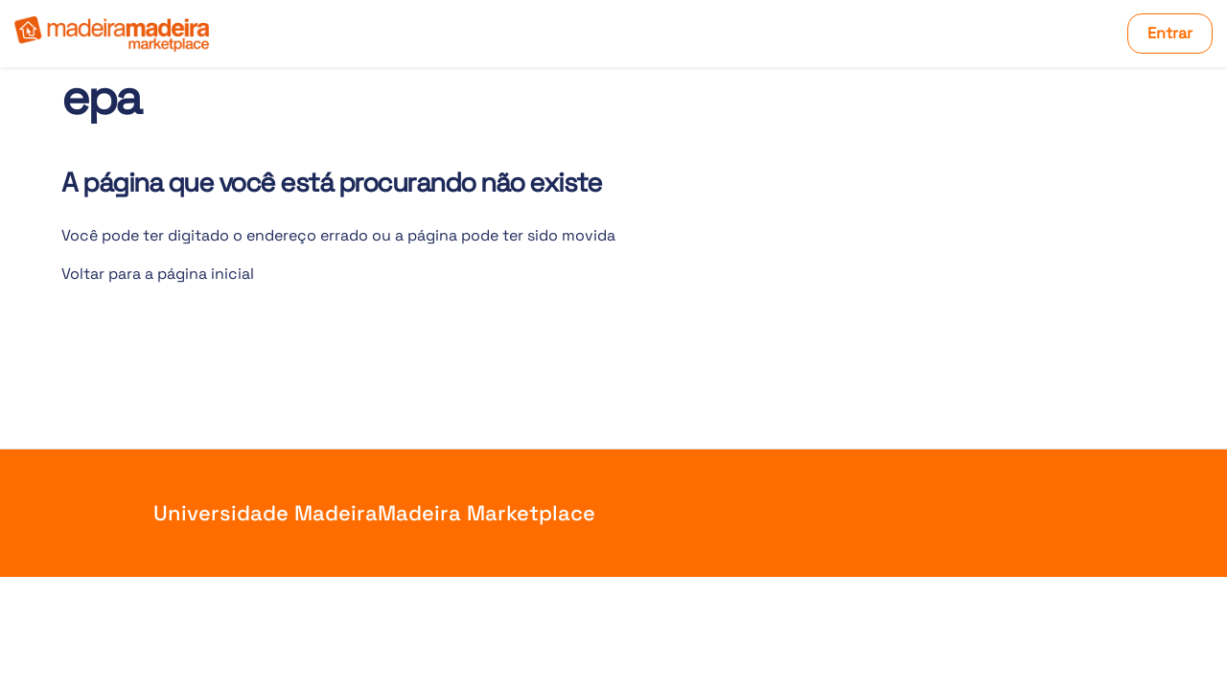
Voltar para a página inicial (157, 274)
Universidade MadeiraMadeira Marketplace (374, 512)
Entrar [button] (1169, 33)
